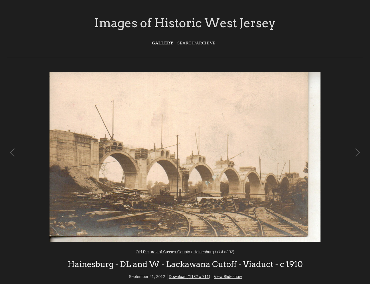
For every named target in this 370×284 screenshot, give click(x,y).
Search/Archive (196, 42)
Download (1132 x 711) (189, 276)
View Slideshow (228, 276)
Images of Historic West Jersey (185, 23)
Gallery (162, 42)
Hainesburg (203, 252)
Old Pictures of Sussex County (163, 252)
